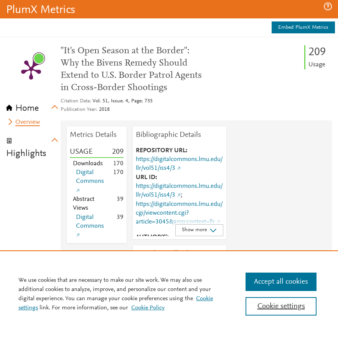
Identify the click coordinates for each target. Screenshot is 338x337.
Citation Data (75, 101)
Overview (27, 122)
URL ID (145, 177)
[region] (169, 293)
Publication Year (78, 109)
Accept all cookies (281, 282)
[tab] (33, 106)
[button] (328, 6)
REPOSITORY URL (161, 151)
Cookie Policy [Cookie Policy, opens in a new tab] (148, 308)
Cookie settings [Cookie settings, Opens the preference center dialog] (281, 306)
